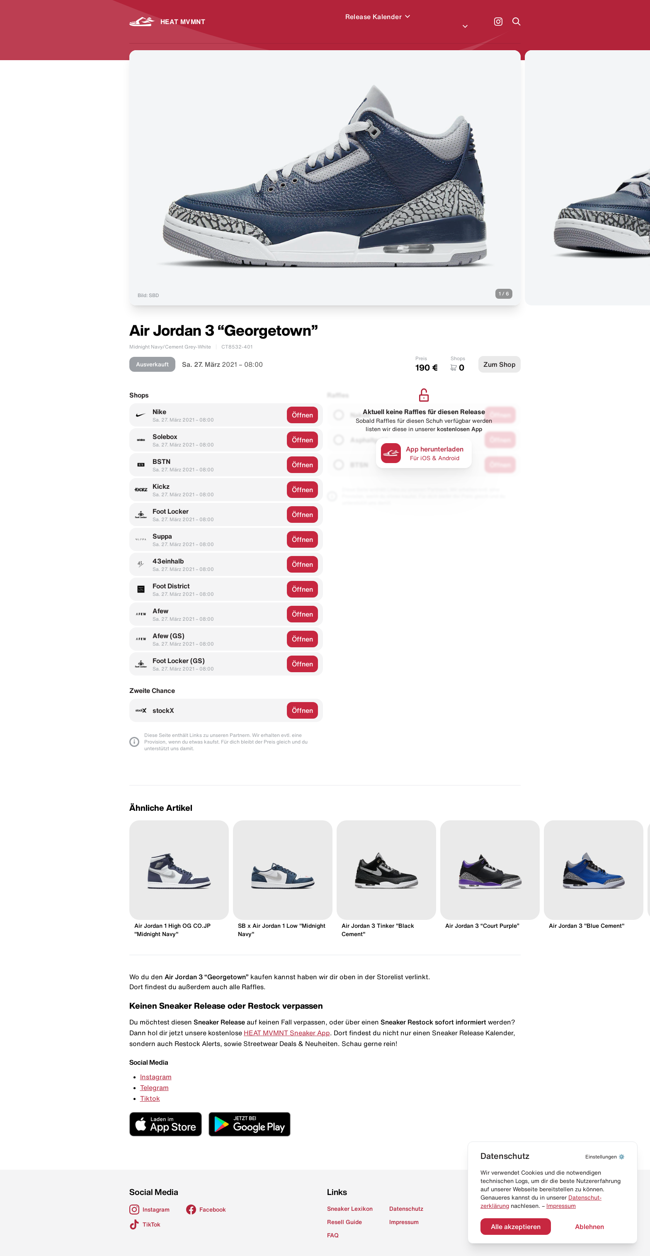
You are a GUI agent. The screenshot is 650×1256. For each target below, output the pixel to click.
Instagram (156, 1066)
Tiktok (150, 1088)
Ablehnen (589, 1226)
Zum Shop (499, 354)
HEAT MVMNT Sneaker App (287, 1022)
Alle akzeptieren (516, 1226)
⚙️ (605, 1156)
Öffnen (302, 405)
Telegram (154, 1077)
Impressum (561, 1206)
